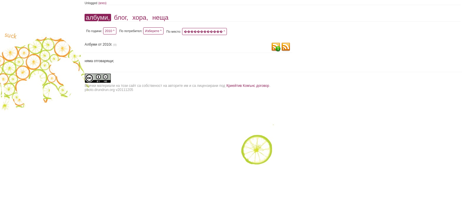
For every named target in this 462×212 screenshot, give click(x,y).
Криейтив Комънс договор (247, 86)
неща (160, 17)
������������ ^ (204, 31)
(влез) (102, 3)
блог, (121, 17)
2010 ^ (110, 31)
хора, (140, 17)
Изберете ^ (153, 31)
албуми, (98, 17)
